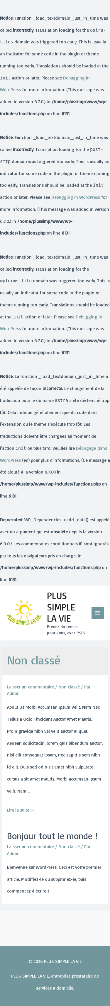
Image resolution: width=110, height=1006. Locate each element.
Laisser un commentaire (30, 687)
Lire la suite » (20, 810)
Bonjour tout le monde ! (52, 835)
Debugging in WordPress (75, 197)
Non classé (69, 687)
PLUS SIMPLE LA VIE (61, 607)
